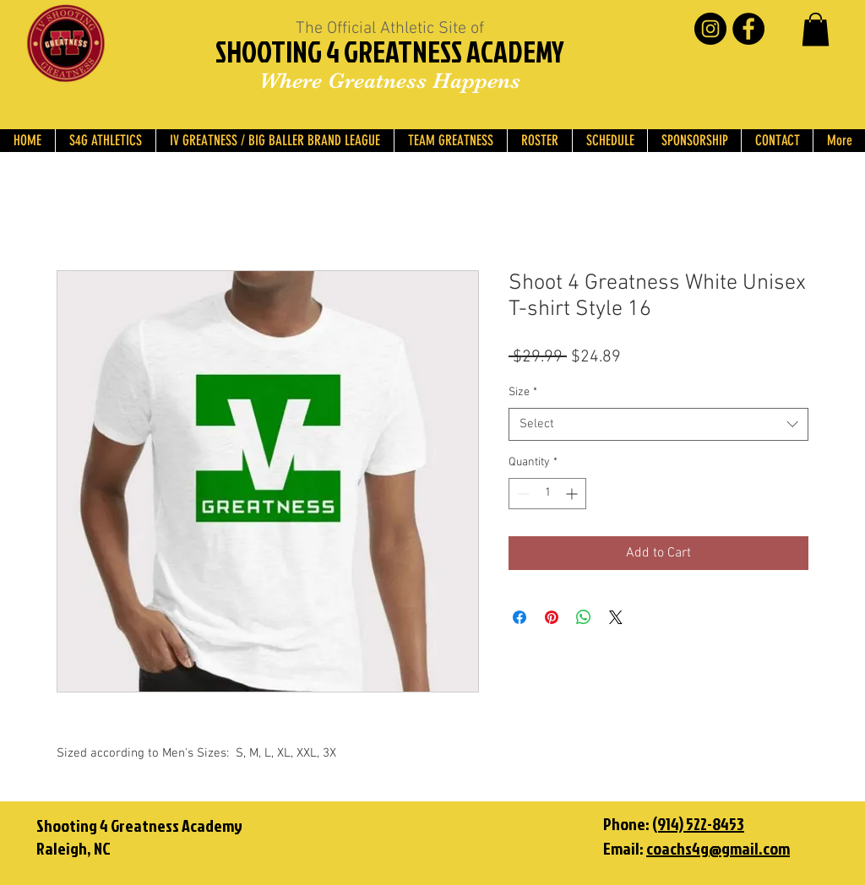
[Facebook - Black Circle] (748, 29)
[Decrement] (521, 493)
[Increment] (573, 493)
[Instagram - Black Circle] (710, 29)
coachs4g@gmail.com (718, 848)
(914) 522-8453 (698, 823)
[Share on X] (616, 617)
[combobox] (658, 424)
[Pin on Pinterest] (551, 617)
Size (523, 392)
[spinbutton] (547, 493)
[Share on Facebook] (519, 617)
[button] (816, 29)
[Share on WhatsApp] (584, 617)
